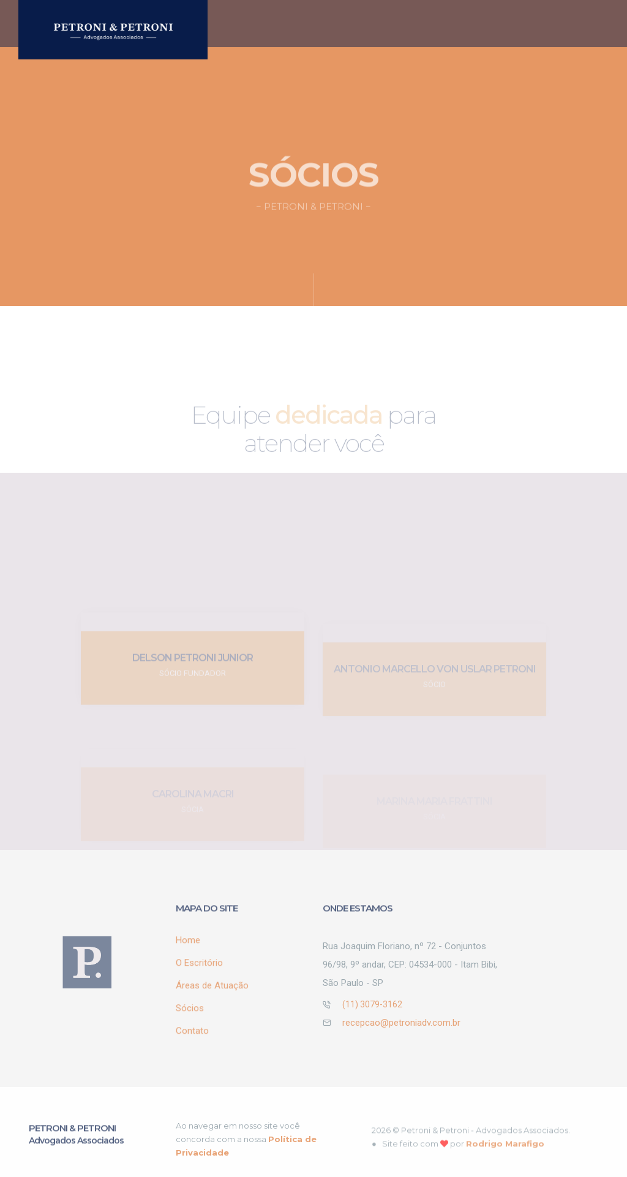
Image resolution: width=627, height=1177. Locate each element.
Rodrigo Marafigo (505, 1154)
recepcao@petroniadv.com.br (401, 1030)
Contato (192, 1038)
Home (279, 15)
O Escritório (340, 23)
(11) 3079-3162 (372, 1012)
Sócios (494, 21)
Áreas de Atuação (408, 24)
